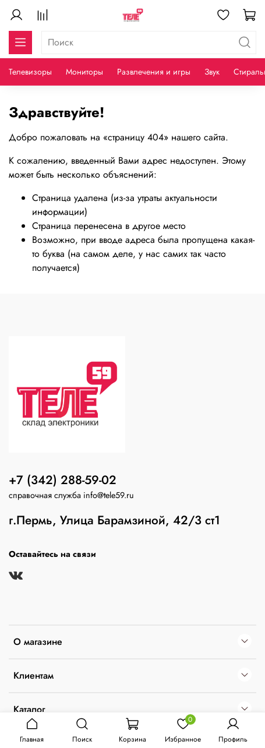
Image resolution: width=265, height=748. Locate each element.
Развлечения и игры (153, 71)
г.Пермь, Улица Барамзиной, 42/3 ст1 (114, 520)
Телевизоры (30, 71)
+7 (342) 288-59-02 (62, 480)
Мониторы (84, 71)
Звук (212, 71)
